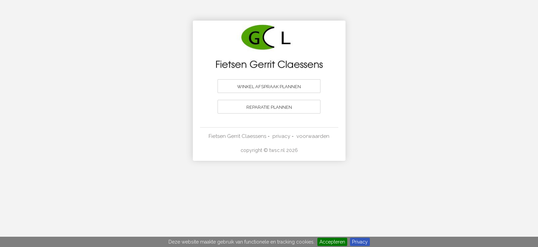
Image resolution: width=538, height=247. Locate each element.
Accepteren (332, 242)
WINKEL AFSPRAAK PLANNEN (269, 86)
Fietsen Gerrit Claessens (237, 136)
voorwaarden (312, 136)
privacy (281, 136)
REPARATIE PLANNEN (269, 107)
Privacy (360, 242)
